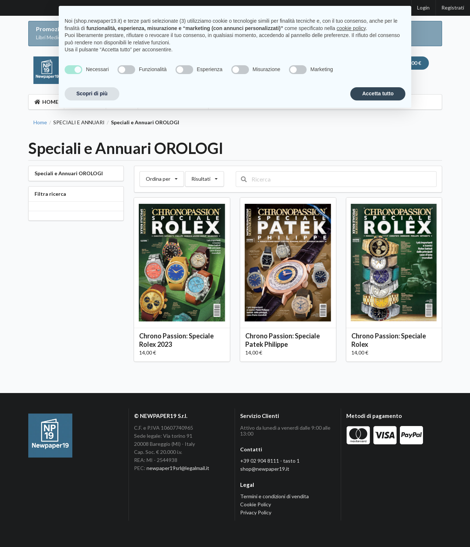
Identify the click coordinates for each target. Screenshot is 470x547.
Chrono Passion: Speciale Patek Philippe (282, 340)
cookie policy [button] (351, 28)
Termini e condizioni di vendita (274, 496)
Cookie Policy (255, 504)
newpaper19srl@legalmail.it (178, 468)
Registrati (452, 7)
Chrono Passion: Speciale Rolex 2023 (176, 340)
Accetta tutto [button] (378, 93)
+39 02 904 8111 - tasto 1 (270, 461)
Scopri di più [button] (92, 93)
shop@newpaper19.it (264, 469)
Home (40, 122)
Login (423, 7)
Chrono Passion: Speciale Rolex (388, 340)
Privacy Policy (255, 512)
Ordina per (161, 177)
